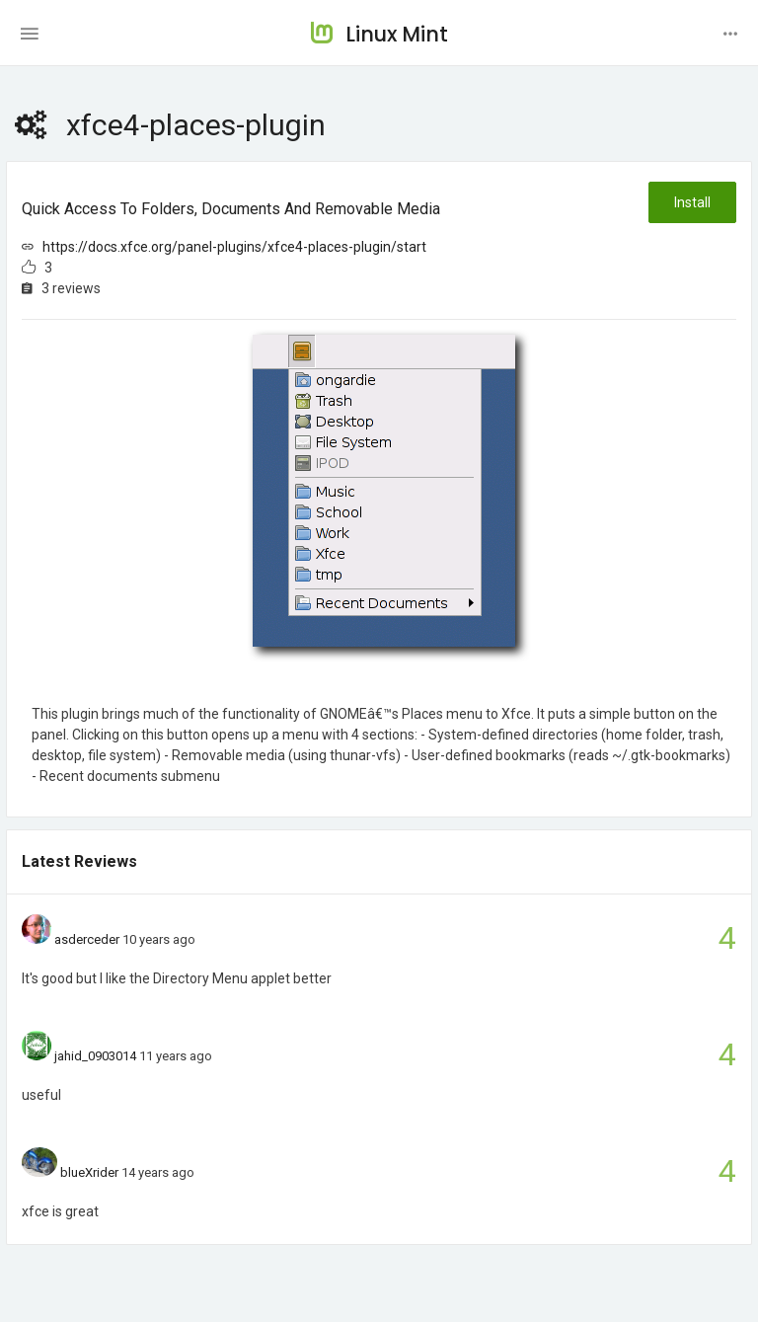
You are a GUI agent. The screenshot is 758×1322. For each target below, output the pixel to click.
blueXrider (89, 1172)
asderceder (86, 939)
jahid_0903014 (95, 1056)
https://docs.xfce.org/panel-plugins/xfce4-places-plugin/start (234, 247)
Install (692, 202)
